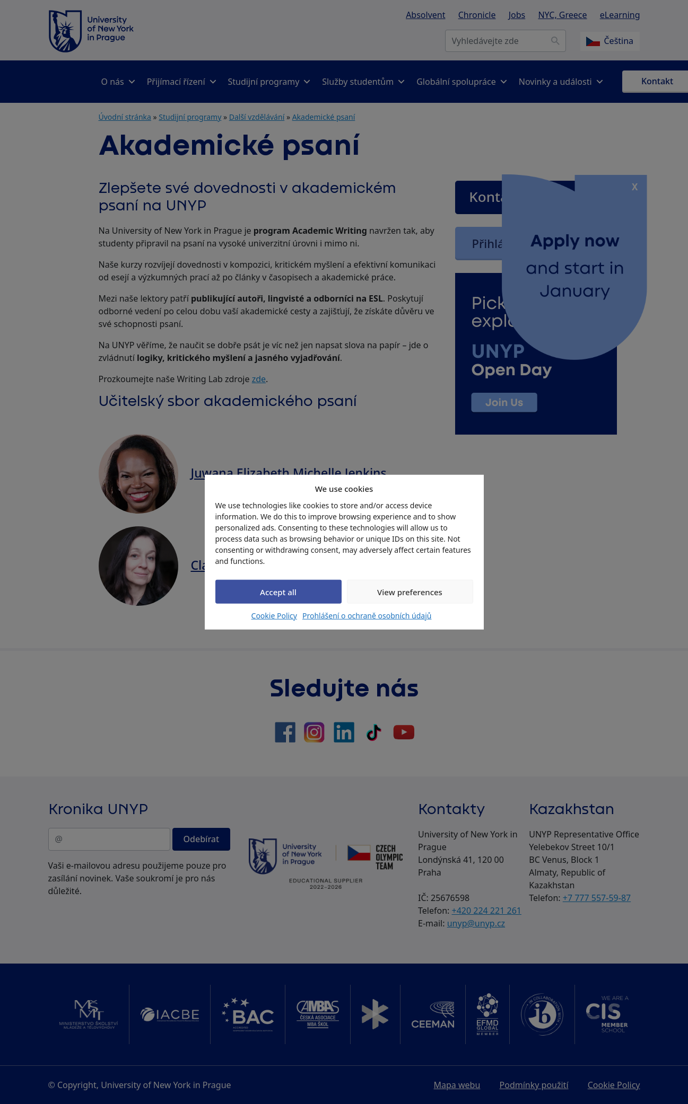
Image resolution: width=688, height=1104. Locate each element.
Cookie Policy (274, 616)
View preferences (409, 591)
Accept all (278, 591)
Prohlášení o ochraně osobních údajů (366, 616)
